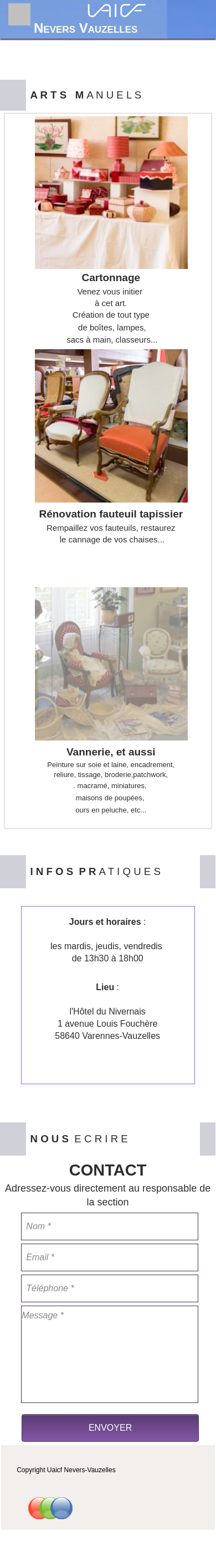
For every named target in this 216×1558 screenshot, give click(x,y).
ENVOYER (110, 1427)
